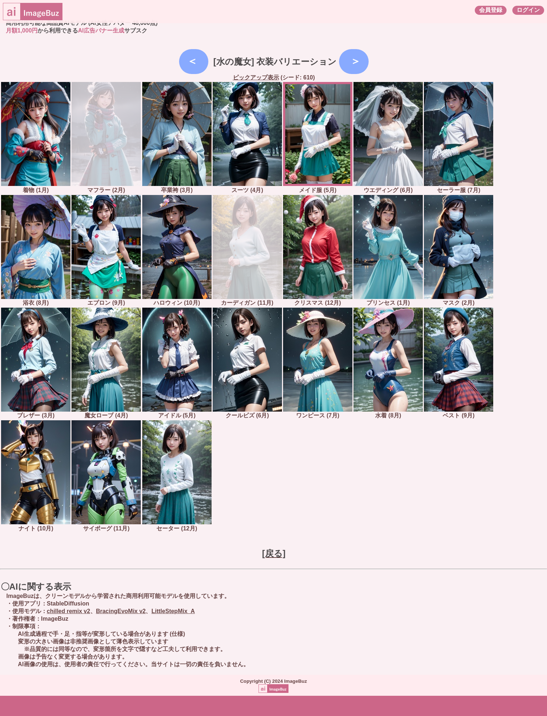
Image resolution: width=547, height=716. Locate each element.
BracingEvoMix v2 (121, 611)
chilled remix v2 (68, 611)
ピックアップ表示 (256, 77)
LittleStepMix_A (173, 611)
